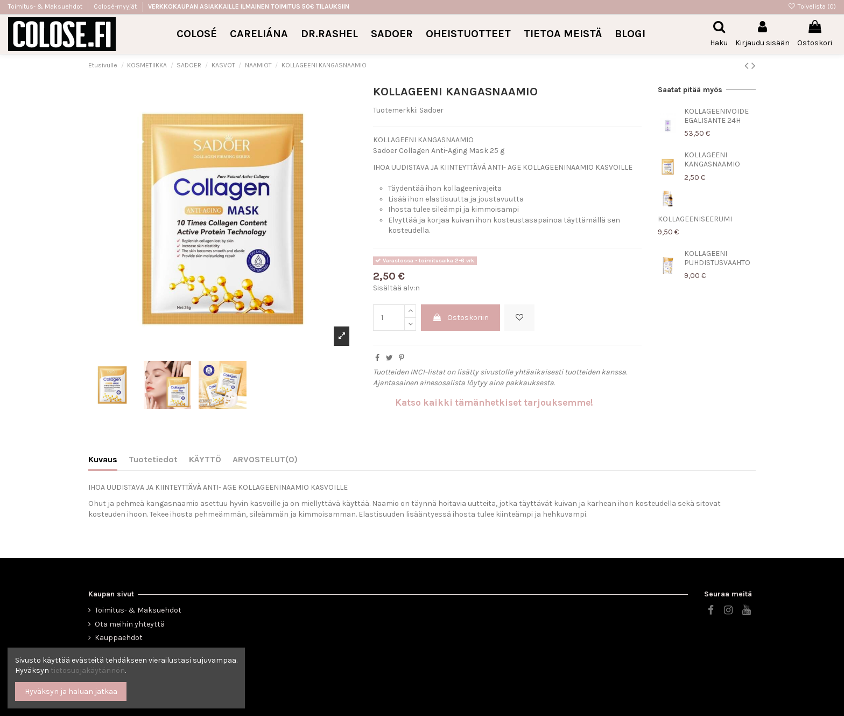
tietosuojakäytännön (88, 670)
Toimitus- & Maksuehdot (46, 6)
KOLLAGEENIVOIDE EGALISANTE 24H (716, 116)
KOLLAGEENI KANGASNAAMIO (712, 159)
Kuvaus (102, 459)
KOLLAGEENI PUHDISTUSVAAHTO (717, 258)
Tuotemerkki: (395, 110)
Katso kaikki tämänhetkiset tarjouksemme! (494, 402)
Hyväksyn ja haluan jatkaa (71, 691)
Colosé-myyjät (115, 6)
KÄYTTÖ (205, 459)
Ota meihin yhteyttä (130, 624)
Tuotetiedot (153, 459)
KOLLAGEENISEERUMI (695, 219)
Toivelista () (812, 6)
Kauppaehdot (119, 637)
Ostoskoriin (460, 317)
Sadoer (431, 110)
